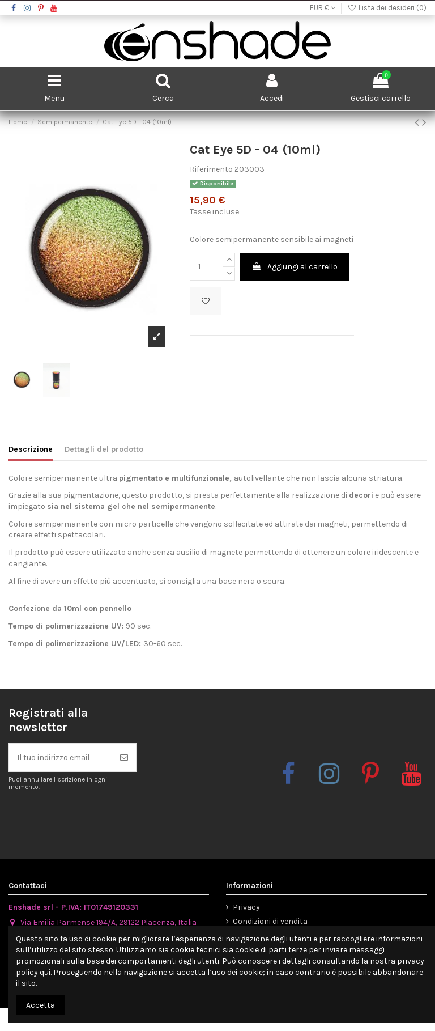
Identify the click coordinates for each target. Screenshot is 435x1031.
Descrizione (30, 449)
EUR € (322, 7)
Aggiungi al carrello (294, 266)
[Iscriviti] (124, 757)
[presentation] (103, 819)
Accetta (40, 1005)
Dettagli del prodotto (104, 449)
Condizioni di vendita (270, 921)
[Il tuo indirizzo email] (60, 757)
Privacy (246, 907)
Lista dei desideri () (387, 7)
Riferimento (211, 169)
